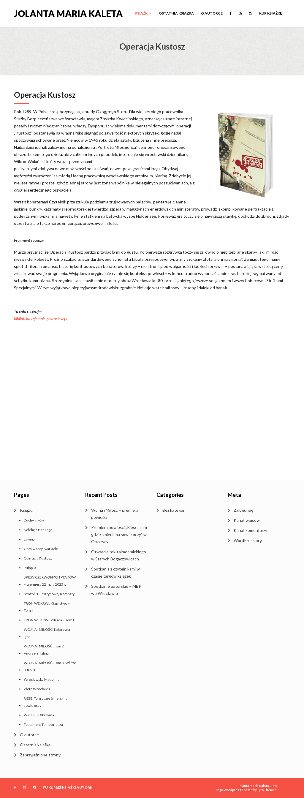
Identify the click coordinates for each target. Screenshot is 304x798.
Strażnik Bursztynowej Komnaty (49, 594)
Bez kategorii (174, 510)
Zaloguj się (243, 510)
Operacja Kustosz (38, 558)
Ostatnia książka (176, 13)
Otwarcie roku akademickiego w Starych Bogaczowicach (118, 555)
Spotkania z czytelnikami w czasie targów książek (115, 572)
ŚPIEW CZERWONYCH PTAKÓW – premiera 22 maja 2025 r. (50, 581)
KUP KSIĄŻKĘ (270, 13)
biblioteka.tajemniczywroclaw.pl (40, 318)
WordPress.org (248, 540)
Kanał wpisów (247, 520)
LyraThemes (267, 790)
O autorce (212, 13)
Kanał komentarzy (250, 530)
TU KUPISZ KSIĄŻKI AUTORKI (68, 787)
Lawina (29, 539)
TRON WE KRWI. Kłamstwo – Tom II (47, 607)
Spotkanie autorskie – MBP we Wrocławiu (116, 590)
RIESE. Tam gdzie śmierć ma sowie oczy (45, 702)
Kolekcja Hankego (38, 529)
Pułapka (30, 567)
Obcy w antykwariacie (41, 548)
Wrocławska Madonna (41, 679)
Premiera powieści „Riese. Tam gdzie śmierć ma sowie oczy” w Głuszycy (119, 534)
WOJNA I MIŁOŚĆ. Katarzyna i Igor (48, 633)
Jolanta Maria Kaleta (68, 13)
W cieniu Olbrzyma (39, 715)
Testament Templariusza (43, 724)
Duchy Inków (34, 520)
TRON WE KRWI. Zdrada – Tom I (49, 620)
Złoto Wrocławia (37, 689)
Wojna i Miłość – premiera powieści (114, 514)
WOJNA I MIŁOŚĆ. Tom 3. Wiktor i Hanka (50, 666)
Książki (143, 13)
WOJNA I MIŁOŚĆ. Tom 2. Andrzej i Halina (44, 649)
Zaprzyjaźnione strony (40, 754)
